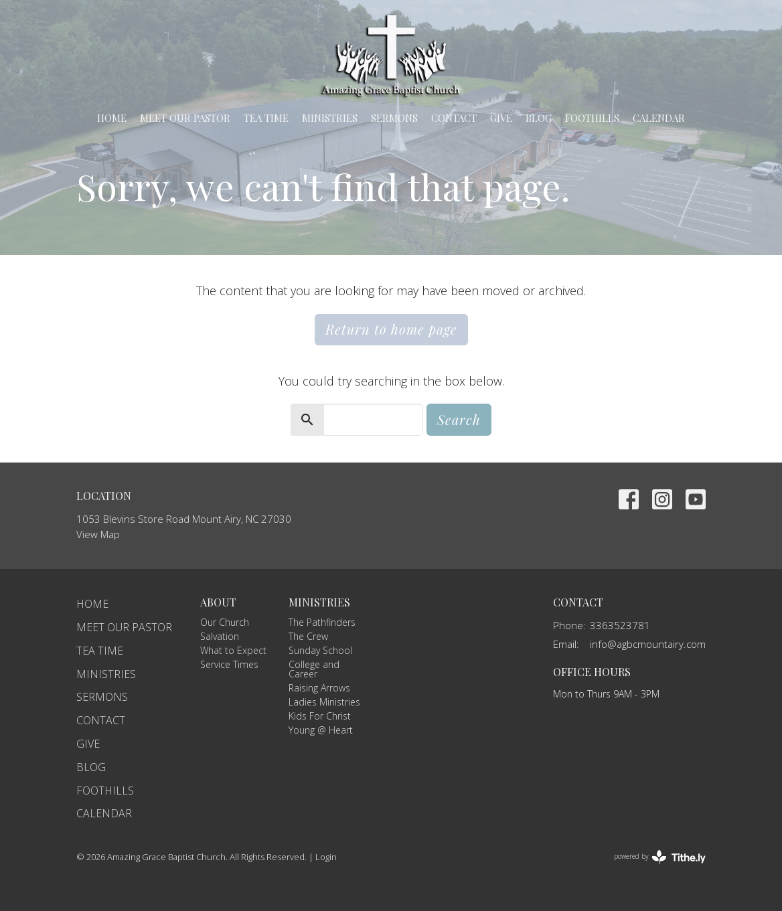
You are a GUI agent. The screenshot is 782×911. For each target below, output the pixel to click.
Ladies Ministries (324, 701)
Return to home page (391, 329)
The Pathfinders (322, 622)
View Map (98, 534)
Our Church (224, 622)
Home (112, 118)
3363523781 (620, 625)
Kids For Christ (320, 716)
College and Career (314, 669)
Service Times (229, 664)
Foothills (592, 118)
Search (459, 419)
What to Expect (233, 650)
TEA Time (266, 118)
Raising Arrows (319, 687)
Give (501, 118)
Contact (454, 118)
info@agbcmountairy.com (648, 644)
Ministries (330, 118)
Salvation (219, 636)
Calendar (659, 118)
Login (326, 857)
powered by (660, 857)
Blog (539, 118)
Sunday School (320, 650)
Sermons (394, 118)
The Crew (308, 636)
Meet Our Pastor (185, 118)
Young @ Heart (321, 730)
